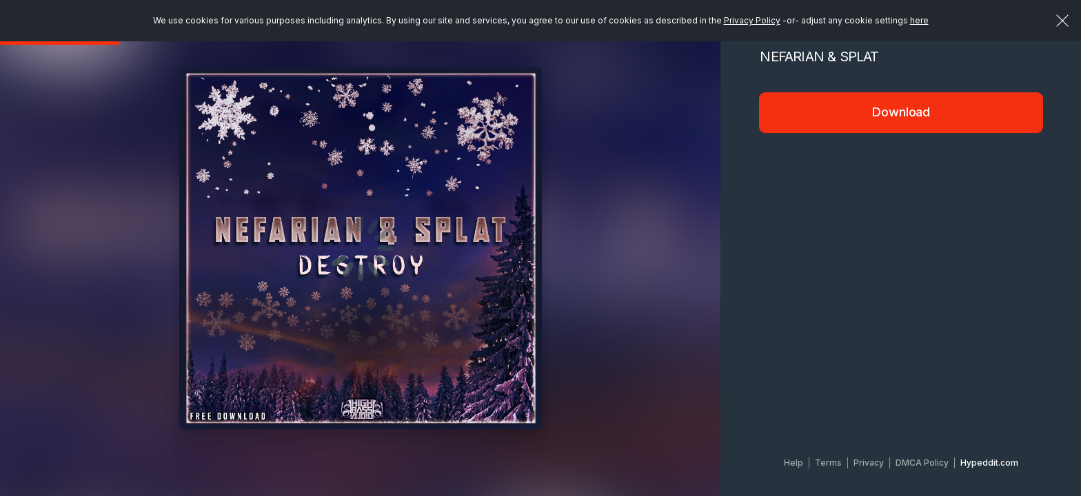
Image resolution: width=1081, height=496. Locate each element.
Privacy (868, 462)
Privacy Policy (752, 20)
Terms (828, 462)
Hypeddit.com (989, 462)
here (919, 20)
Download (901, 112)
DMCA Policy (922, 462)
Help (793, 462)
